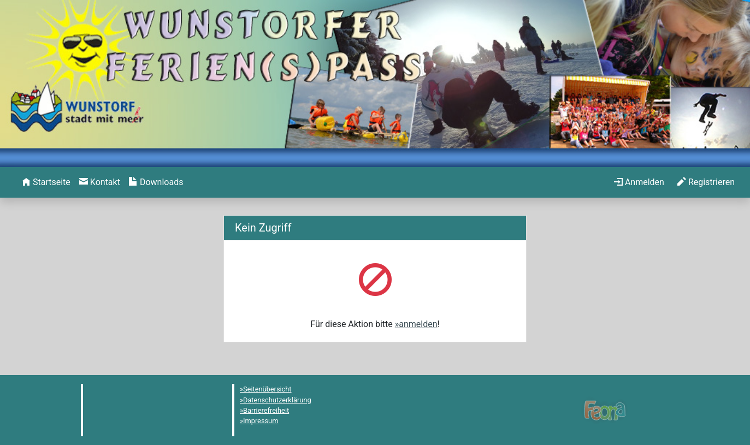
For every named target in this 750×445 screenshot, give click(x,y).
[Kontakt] (100, 182)
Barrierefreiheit (266, 410)
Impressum (260, 421)
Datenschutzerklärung (277, 400)
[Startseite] (46, 182)
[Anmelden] (639, 182)
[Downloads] (156, 182)
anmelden (418, 324)
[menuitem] (46, 182)
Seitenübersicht (267, 389)
